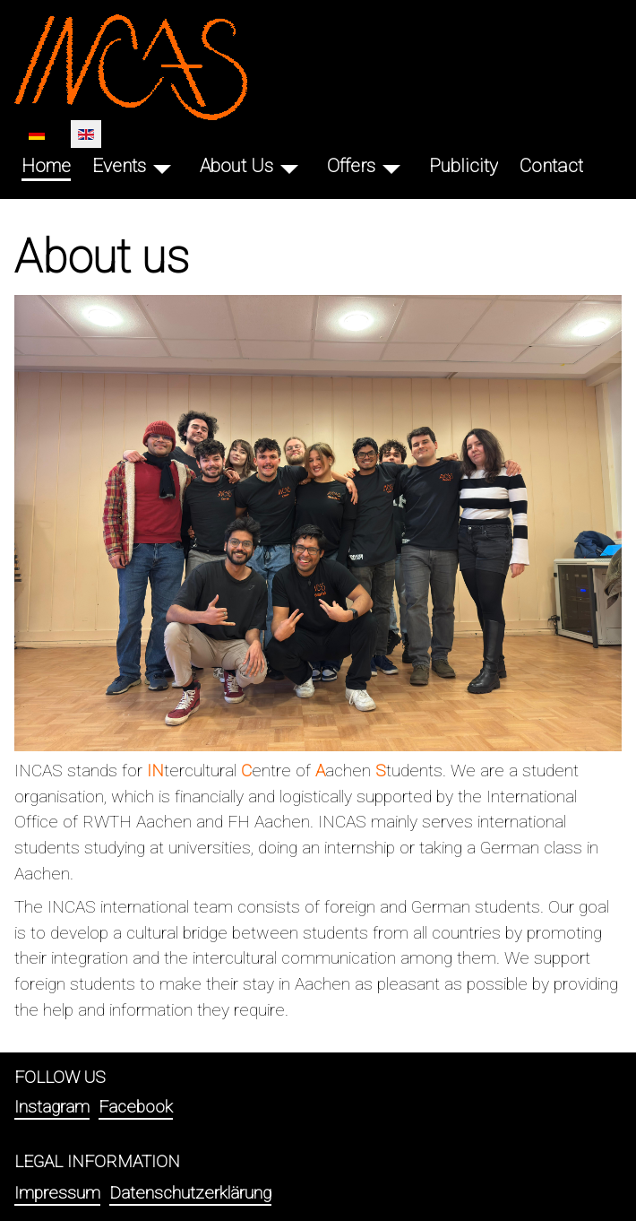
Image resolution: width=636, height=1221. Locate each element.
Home (46, 166)
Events (119, 166)
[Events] (162, 166)
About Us (236, 166)
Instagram (52, 1106)
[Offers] (391, 166)
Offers (351, 166)
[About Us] (289, 166)
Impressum (57, 1192)
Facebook (136, 1106)
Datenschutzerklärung (190, 1192)
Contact (551, 166)
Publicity (463, 166)
